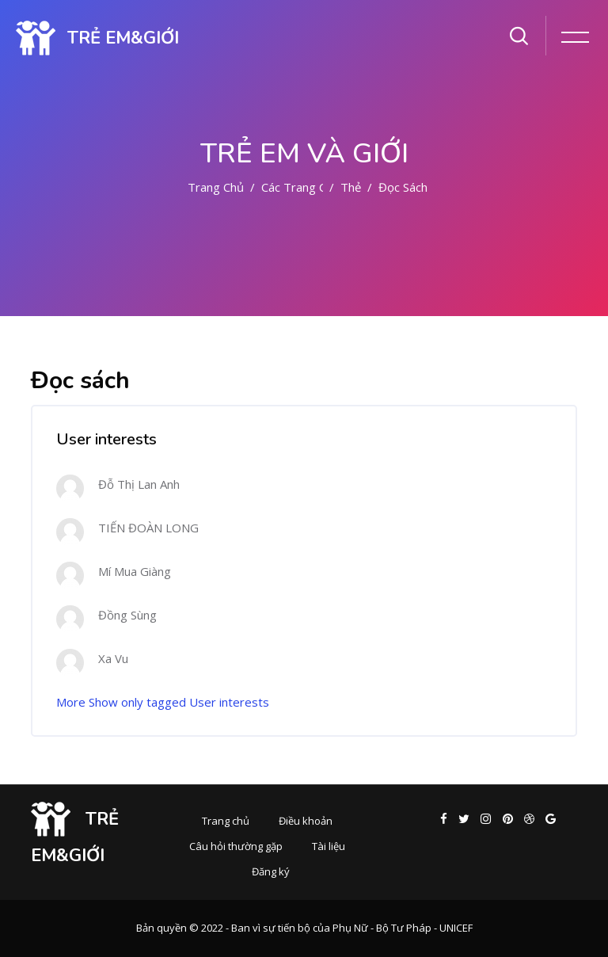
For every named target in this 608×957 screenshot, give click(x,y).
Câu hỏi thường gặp (236, 846)
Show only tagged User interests (179, 702)
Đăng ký (271, 871)
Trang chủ (216, 187)
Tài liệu (328, 846)
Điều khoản (305, 821)
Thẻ (350, 187)
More (71, 702)
